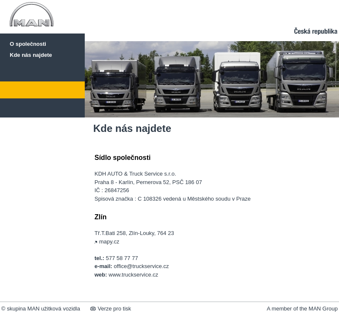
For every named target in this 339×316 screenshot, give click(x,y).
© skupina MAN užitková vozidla (40, 308)
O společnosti (28, 44)
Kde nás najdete (31, 55)
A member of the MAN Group (302, 308)
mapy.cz (106, 241)
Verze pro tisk (110, 308)
